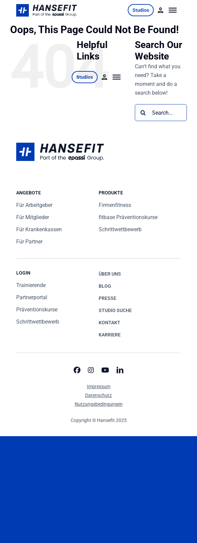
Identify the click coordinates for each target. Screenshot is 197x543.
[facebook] (77, 370)
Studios (140, 10)
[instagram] (91, 370)
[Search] (143, 112)
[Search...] (161, 112)
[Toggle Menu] (173, 10)
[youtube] (105, 370)
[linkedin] (120, 370)
